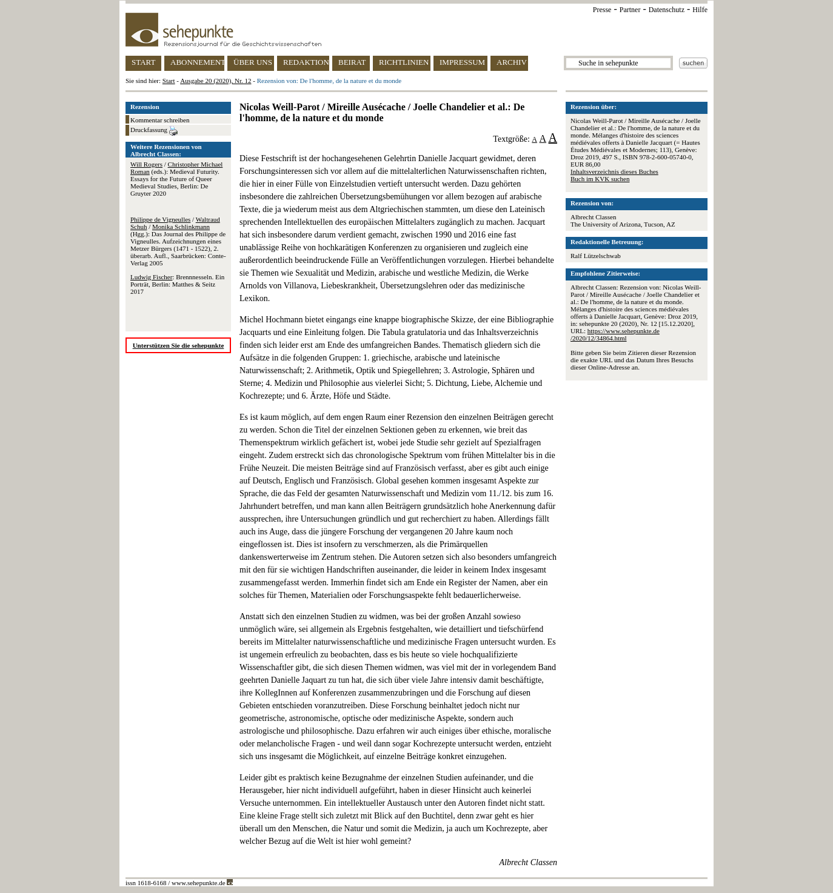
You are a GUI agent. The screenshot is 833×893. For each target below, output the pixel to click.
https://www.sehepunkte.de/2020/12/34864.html (615, 334)
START (143, 62)
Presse (602, 9)
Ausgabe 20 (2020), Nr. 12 (215, 80)
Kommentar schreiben (159, 120)
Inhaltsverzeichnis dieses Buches (614, 171)
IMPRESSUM (462, 62)
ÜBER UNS (252, 62)
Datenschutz (666, 9)
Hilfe (700, 9)
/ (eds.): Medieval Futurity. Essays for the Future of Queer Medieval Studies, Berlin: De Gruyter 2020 (176, 179)
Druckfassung (154, 131)
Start (168, 80)
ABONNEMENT (197, 62)
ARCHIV (512, 62)
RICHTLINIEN (404, 62)
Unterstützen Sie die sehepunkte (178, 345)
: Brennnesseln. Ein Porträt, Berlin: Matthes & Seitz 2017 (177, 284)
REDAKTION (306, 62)
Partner (630, 9)
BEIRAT (352, 62)
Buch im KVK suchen (599, 178)
